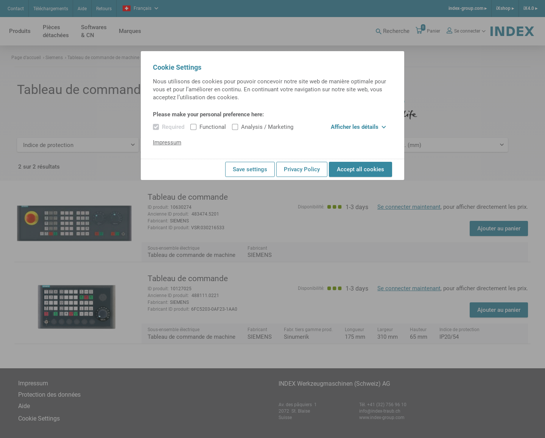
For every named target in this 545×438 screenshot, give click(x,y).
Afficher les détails (358, 127)
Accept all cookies (360, 169)
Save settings (250, 169)
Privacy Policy (302, 169)
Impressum (167, 142)
